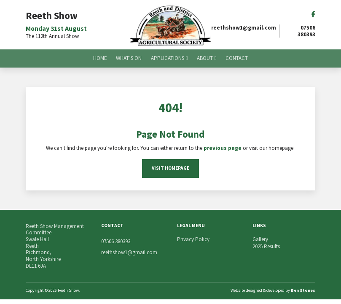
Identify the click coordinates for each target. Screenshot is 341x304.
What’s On (129, 58)
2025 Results (266, 246)
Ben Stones (303, 290)
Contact (237, 58)
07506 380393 (306, 31)
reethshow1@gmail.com (243, 27)
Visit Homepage (170, 168)
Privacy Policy (193, 239)
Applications (167, 58)
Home (100, 58)
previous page (223, 148)
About (205, 58)
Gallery (260, 239)
